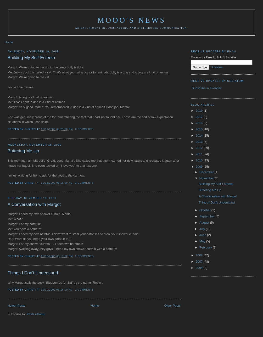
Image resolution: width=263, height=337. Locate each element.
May (202, 241)
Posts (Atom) (36, 314)
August (204, 222)
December (207, 172)
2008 (200, 255)
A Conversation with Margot (34, 204)
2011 (200, 154)
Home (9, 42)
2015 (200, 129)
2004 (200, 268)
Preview (217, 67)
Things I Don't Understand (33, 273)
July (202, 229)
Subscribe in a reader (206, 88)
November (207, 178)
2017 (200, 117)
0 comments (84, 129)
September (207, 216)
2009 (200, 166)
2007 (200, 261)
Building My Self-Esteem (31, 57)
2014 (200, 135)
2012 (200, 148)
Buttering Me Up (23, 151)
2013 (200, 142)
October (205, 210)
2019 (200, 110)
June (203, 235)
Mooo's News (131, 20)
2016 (200, 123)
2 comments (84, 256)
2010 (200, 160)
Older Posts (172, 305)
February (206, 247)
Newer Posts (16, 305)
